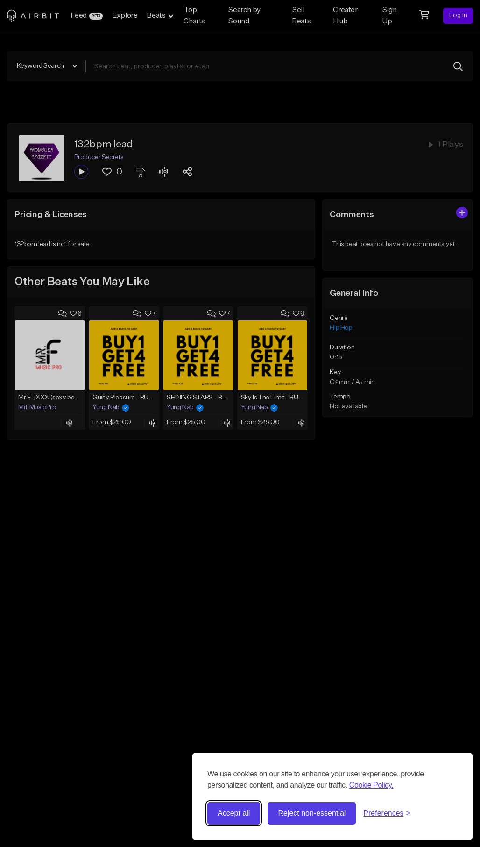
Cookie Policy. (371, 785)
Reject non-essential (312, 813)
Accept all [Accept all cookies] (234, 813)
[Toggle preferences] (386, 813)
